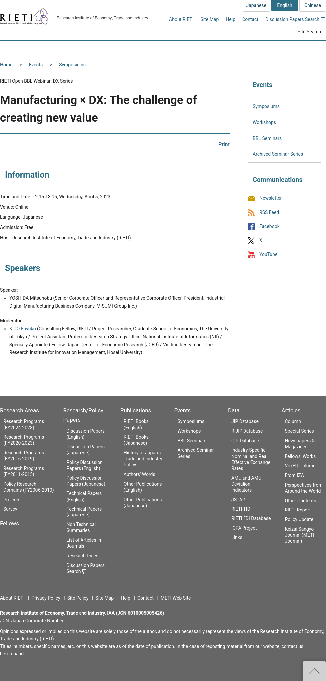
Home (6, 64)
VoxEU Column (300, 465)
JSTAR (238, 499)
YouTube (268, 254)
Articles (290, 410)
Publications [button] (191, 49)
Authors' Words (139, 474)
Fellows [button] (76, 49)
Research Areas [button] (28, 49)
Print (224, 144)
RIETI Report (298, 509)
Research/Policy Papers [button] (131, 49)
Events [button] (233, 49)
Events (36, 64)
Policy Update (299, 519)
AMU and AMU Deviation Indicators (246, 484)
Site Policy (78, 598)
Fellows (9, 523)
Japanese (256, 5)
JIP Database (245, 421)
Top (314, 671)
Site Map (209, 19)
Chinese (312, 5)
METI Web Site (176, 598)
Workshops (264, 122)
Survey (10, 508)
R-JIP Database (247, 431)
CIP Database (245, 440)
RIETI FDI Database (251, 518)
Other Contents (300, 500)
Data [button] (268, 49)
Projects (11, 499)
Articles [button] (305, 49)
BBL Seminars (267, 138)
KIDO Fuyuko (22, 328)
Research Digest (83, 555)
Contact (250, 19)
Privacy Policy (45, 598)
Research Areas (19, 410)
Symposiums (72, 64)
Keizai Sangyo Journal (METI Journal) (299, 535)
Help (230, 19)
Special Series (299, 431)
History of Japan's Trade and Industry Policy (143, 458)
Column (293, 421)
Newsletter (270, 198)
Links (236, 537)
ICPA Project (244, 528)
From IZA (294, 475)
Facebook (269, 226)
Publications (135, 410)
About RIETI (181, 19)
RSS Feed (269, 212)
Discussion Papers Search (295, 19)
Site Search (309, 31)
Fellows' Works (300, 456)
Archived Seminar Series (278, 154)
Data (234, 410)
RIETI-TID (240, 508)
